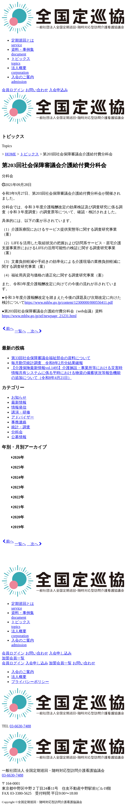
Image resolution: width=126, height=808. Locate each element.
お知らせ (18, 397)
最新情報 (18, 402)
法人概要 (18, 677)
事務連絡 (18, 422)
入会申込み (58, 90)
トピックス (29, 154)
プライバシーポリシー (30, 682)
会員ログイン (13, 90)
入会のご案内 (22, 672)
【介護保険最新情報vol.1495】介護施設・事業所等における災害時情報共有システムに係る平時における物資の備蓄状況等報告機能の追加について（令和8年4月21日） (66, 373)
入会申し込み (60, 653)
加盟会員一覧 (13, 658)
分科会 (7, 176)
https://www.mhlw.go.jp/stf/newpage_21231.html (39, 316)
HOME (10, 154)
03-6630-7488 (20, 726)
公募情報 (18, 437)
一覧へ (20, 331)
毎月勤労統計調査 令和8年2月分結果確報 (47, 363)
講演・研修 (20, 412)
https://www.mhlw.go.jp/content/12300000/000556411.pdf (68, 302)
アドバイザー (22, 417)
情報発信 (18, 407)
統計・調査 (20, 427)
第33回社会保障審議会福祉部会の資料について (50, 358)
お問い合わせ (36, 90)
